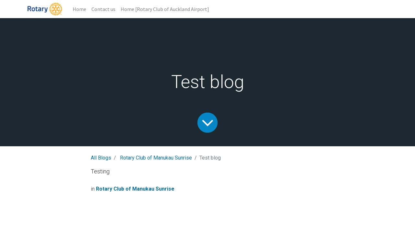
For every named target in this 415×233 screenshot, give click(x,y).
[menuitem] (79, 9)
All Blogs (101, 158)
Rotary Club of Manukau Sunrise (156, 158)
